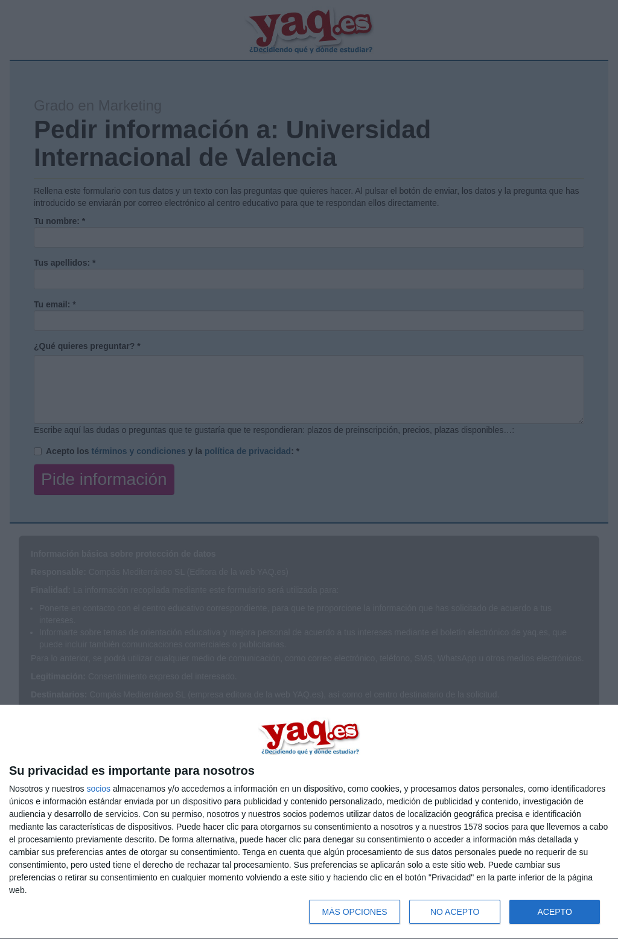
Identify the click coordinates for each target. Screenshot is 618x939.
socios (98, 788)
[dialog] (309, 822)
